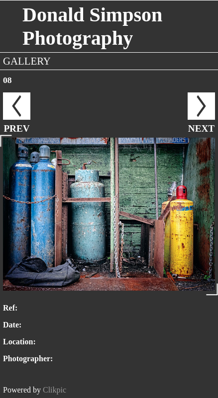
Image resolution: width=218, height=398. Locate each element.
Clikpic (54, 390)
